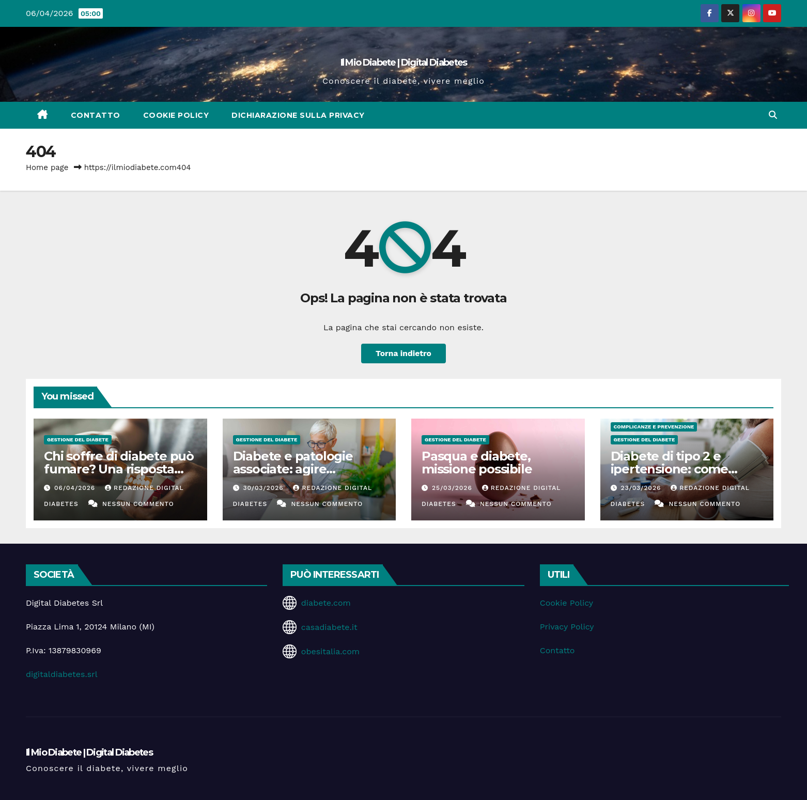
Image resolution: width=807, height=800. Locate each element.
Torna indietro (403, 353)
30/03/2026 (264, 487)
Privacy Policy (567, 627)
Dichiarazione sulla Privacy (298, 115)
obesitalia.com (330, 651)
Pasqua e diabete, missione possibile (477, 462)
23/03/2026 (641, 487)
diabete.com (326, 603)
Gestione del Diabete (77, 439)
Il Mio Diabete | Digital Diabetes (403, 62)
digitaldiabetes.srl (62, 674)
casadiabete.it (329, 627)
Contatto (95, 115)
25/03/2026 (453, 487)
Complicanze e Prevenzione (654, 426)
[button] (773, 115)
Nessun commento (138, 503)
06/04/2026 (76, 487)
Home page (47, 167)
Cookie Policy (176, 115)
